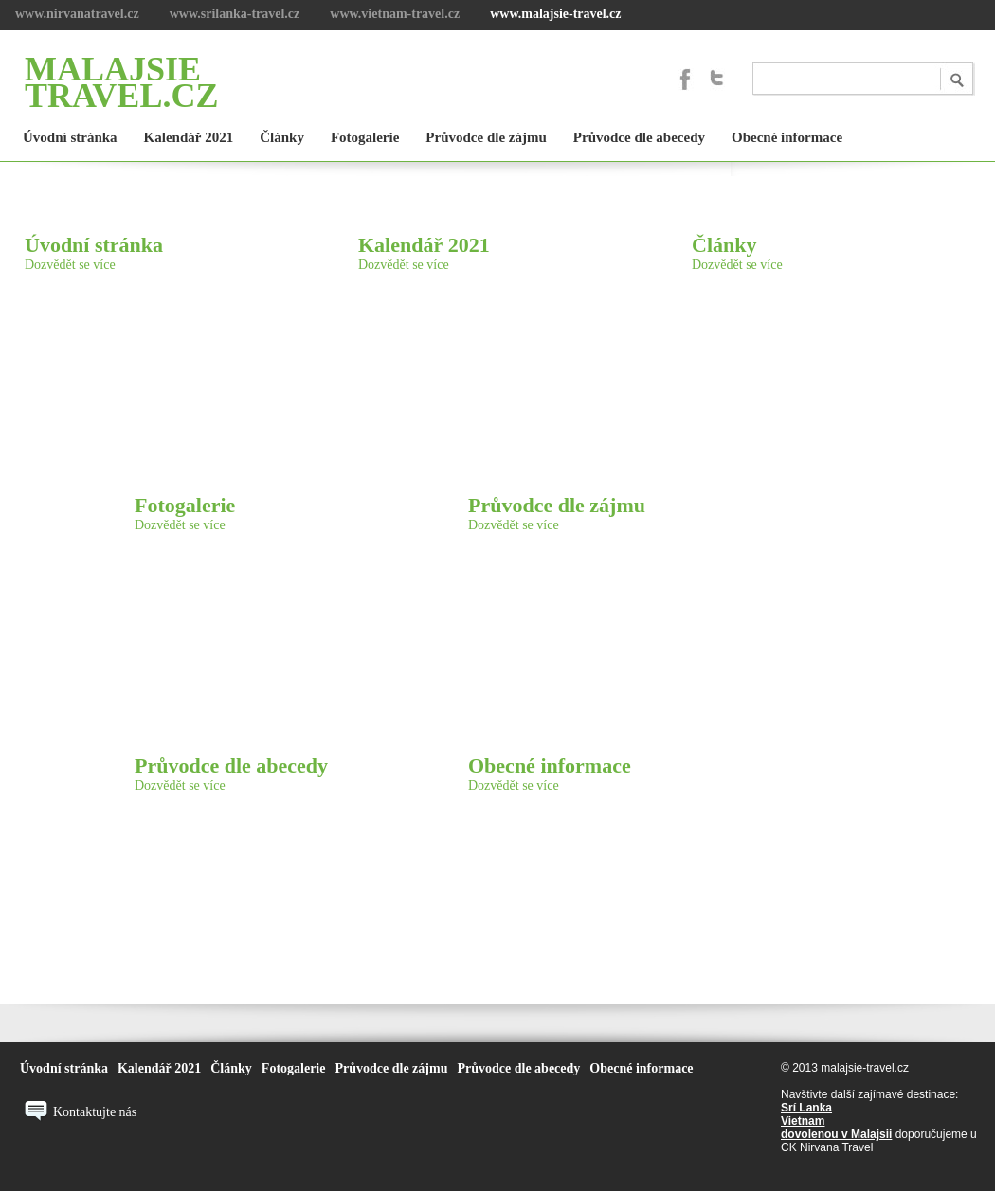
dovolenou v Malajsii (836, 1134)
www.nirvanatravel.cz (77, 14)
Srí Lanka (806, 1107)
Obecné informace (549, 765)
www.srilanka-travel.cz (235, 14)
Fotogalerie (185, 505)
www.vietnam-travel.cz (395, 14)
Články (724, 245)
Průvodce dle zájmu (556, 505)
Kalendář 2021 (424, 245)
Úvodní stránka (94, 245)
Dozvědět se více (70, 265)
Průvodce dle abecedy (231, 765)
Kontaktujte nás (94, 1112)
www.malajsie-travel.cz (555, 14)
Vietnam (802, 1121)
